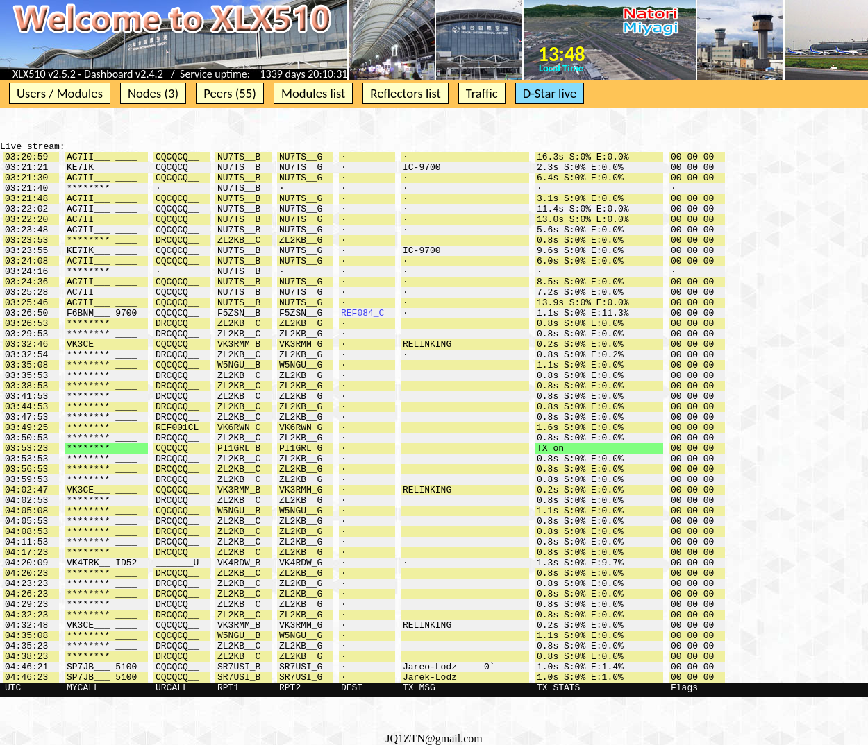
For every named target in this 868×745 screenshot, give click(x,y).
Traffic (482, 93)
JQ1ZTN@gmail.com (434, 738)
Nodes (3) (153, 93)
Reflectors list (405, 93)
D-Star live (550, 93)
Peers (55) (229, 93)
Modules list (313, 93)
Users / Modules (60, 93)
